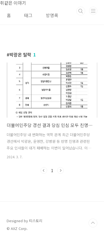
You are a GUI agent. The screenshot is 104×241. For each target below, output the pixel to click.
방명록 (52, 15)
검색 (81, 11)
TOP (92, 223)
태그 (28, 15)
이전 (43, 170)
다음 (60, 170)
